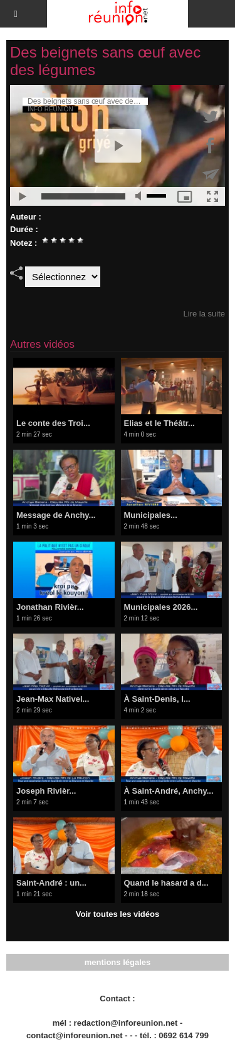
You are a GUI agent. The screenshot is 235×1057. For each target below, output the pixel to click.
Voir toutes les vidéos (117, 914)
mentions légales (117, 962)
